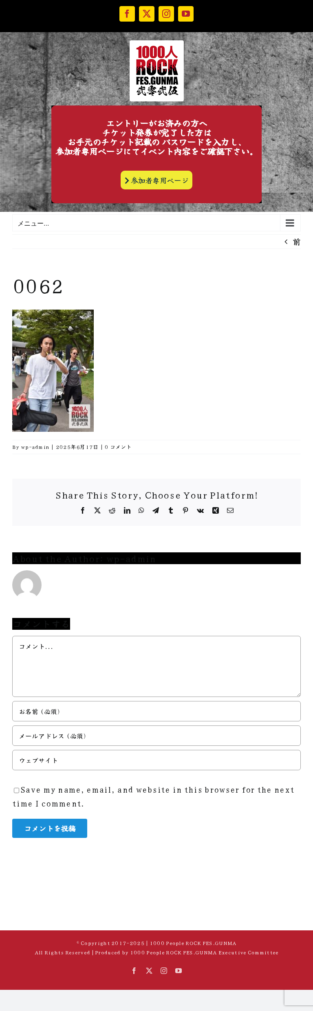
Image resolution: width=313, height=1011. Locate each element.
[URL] (156, 760)
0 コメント (118, 447)
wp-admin (35, 447)
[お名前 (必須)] (156, 711)
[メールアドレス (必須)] (156, 735)
